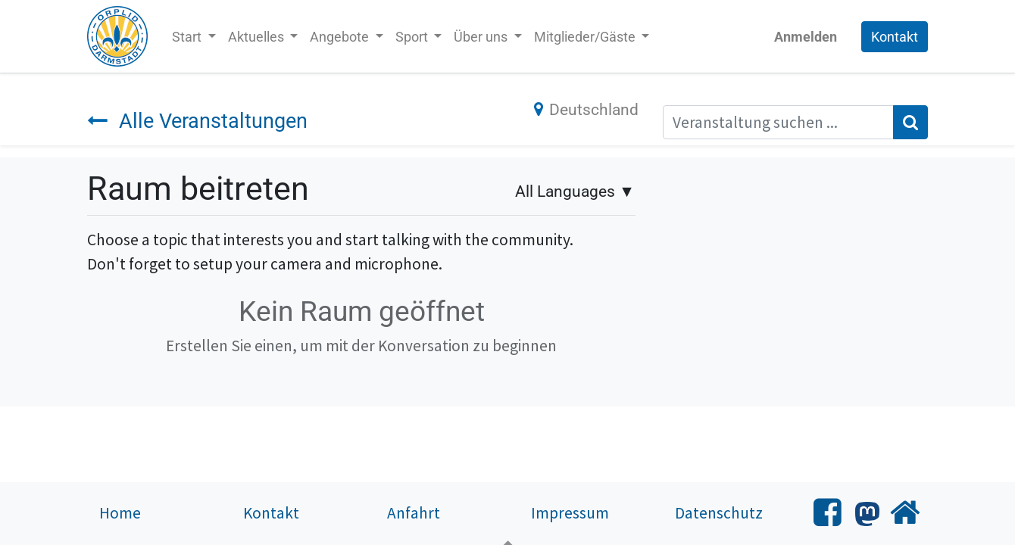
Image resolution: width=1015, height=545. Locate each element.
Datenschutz (719, 513)
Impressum (570, 513)
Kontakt (894, 37)
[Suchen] (910, 122)
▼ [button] (575, 191)
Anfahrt (413, 513)
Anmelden (805, 37)
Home (120, 513)
